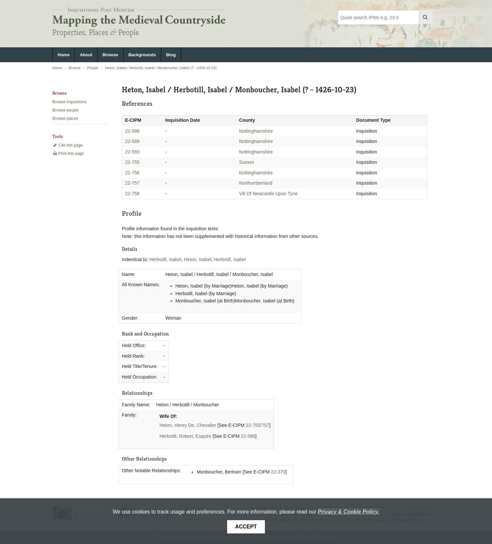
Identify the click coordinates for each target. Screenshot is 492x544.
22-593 (132, 152)
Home (64, 54)
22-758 (132, 193)
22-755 (132, 162)
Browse (110, 54)
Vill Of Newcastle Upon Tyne (268, 193)
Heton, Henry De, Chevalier (188, 425)
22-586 (132, 131)
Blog (171, 54)
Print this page (68, 153)
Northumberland (255, 183)
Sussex (246, 162)
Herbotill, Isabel (165, 259)
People (92, 68)
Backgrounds (142, 54)
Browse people (65, 110)
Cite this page (67, 145)
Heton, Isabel (198, 259)
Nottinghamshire (256, 131)
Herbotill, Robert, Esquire (185, 436)
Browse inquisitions (69, 102)
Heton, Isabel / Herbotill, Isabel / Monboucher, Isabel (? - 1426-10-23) (161, 68)
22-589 (132, 141)
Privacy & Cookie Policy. (348, 512)
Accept (246, 526)
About (86, 54)
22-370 (278, 472)
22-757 (132, 183)
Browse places (65, 118)
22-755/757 (257, 425)
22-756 (132, 172)
